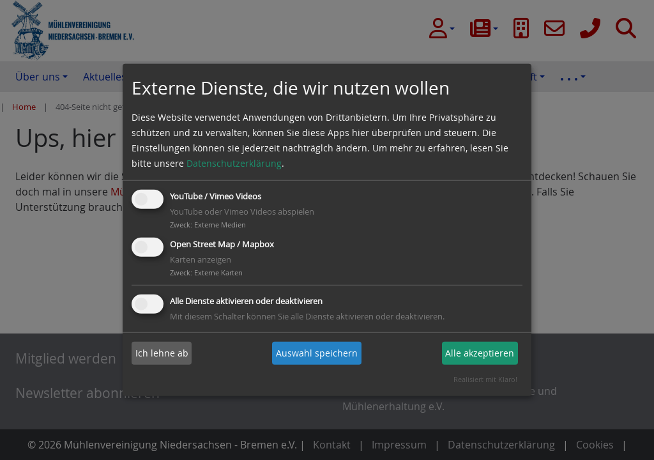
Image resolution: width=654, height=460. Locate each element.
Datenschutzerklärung (234, 163)
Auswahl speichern (317, 353)
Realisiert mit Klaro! (485, 379)
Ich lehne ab (161, 353)
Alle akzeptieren (479, 353)
